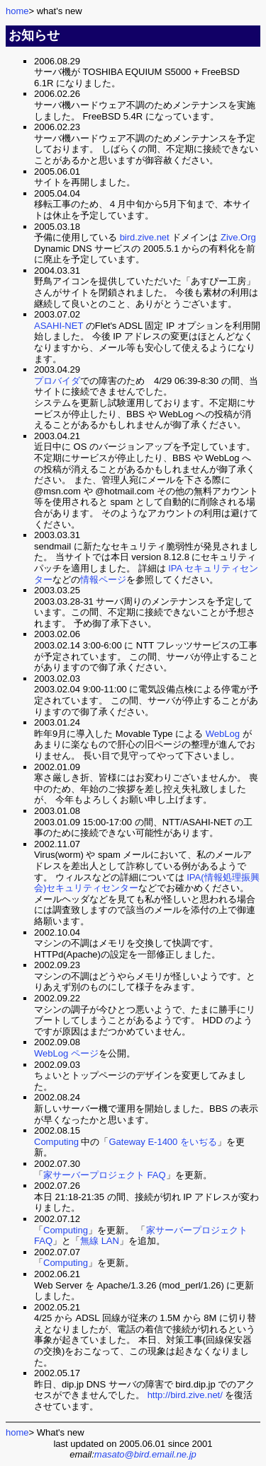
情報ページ (103, 579)
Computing (56, 1141)
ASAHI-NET (58, 325)
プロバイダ (57, 381)
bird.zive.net (145, 237)
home (17, 11)
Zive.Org (238, 237)
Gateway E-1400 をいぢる (163, 1141)
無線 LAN (99, 1240)
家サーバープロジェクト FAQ (104, 1175)
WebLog (223, 733)
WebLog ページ (66, 1053)
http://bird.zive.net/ (185, 1395)
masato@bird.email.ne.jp (145, 1454)
